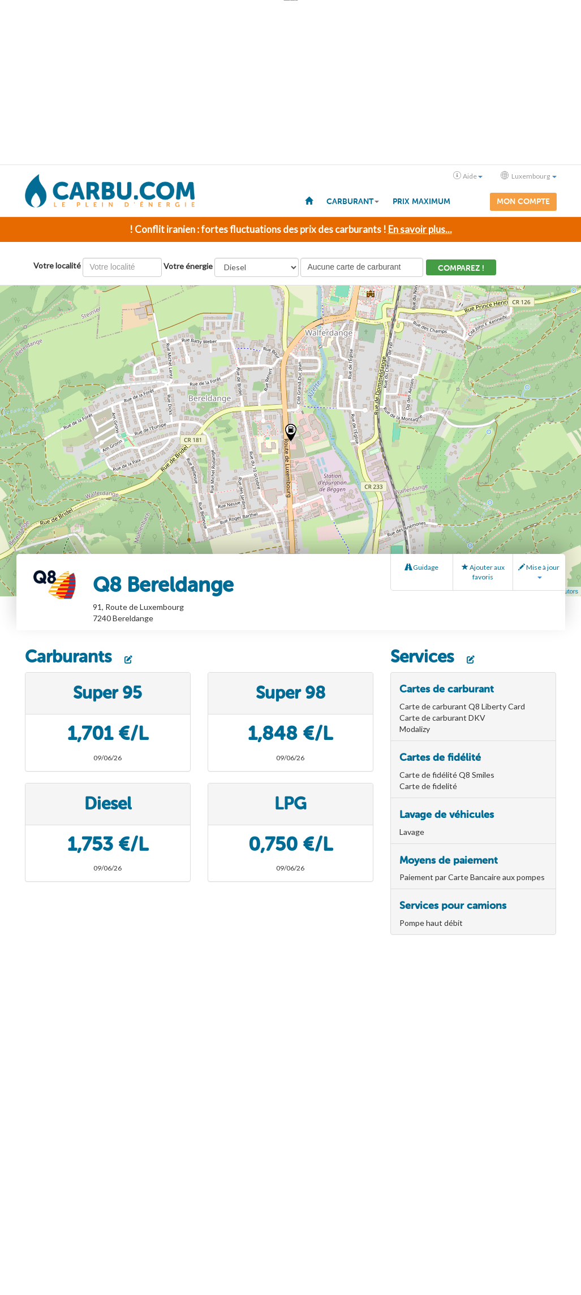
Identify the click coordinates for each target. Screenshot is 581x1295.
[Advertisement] (290, 82)
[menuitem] (309, 200)
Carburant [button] (352, 201)
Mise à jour (539, 571)
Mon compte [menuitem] (523, 201)
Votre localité (57, 265)
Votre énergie (188, 266)
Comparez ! (461, 268)
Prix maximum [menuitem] (421, 201)
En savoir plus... (420, 229)
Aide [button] (468, 175)
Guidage (421, 567)
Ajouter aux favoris (483, 572)
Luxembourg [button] (529, 175)
